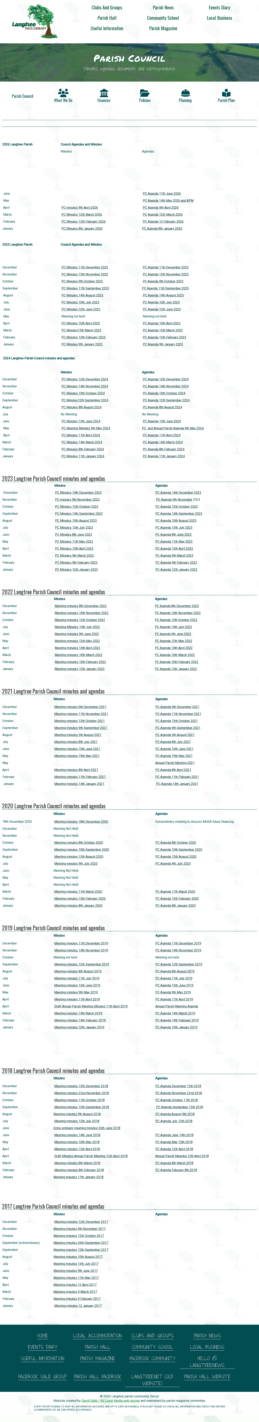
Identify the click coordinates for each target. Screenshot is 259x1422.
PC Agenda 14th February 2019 (177, 1020)
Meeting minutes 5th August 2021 (77, 735)
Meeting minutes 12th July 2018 (76, 1121)
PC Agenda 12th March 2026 (163, 214)
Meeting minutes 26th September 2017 (80, 1243)
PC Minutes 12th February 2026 (83, 221)
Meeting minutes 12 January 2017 (78, 1306)
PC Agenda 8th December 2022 (177, 606)
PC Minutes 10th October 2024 (83, 393)
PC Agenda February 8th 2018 (176, 1170)
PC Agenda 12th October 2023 (176, 507)
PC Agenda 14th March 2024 (163, 442)
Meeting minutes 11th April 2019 (77, 999)
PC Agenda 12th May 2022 (173, 641)
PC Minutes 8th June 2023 (73, 534)
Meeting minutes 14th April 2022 (77, 648)
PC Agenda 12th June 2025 (162, 309)
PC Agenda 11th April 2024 (161, 435)
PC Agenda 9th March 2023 (174, 555)
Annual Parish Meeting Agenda (176, 1006)
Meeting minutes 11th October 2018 (79, 1100)
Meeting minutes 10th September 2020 (81, 850)
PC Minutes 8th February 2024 (82, 449)
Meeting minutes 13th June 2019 (77, 985)
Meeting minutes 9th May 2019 (76, 992)
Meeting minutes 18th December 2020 (81, 822)
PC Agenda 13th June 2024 (162, 421)
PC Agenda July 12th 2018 (173, 1121)
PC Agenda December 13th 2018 (178, 1086)
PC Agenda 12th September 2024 (166, 400)
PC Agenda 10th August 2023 (175, 521)
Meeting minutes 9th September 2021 (80, 728)
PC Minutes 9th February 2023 (76, 562)
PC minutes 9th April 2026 (79, 207)
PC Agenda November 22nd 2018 (178, 1093)
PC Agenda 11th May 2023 (174, 541)
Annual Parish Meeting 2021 (175, 763)
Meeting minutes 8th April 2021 (76, 770)
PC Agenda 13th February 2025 (164, 337)
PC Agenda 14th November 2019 (178, 950)
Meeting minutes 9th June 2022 (77, 634)
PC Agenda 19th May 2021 (174, 756)
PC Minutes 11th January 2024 (82, 456)
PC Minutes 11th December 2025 (84, 267)
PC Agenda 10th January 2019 (176, 1027)
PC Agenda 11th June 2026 (162, 193)
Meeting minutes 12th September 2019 (81, 964)
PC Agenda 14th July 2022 (173, 627)
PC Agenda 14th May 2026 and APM (168, 200)
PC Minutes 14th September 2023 (79, 514)
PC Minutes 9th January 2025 (81, 344)
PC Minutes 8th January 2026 (81, 228)
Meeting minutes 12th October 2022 (80, 620)
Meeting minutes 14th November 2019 (81, 950)
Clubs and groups (107, 7)
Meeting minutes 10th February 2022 (80, 662)
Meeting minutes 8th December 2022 (81, 606)
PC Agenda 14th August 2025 (163, 295)
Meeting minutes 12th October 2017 (78, 1236)
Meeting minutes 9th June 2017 (75, 1271)
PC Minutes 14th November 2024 (84, 386)
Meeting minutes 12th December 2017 (81, 1222)
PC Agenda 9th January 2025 (163, 344)
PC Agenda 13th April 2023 (174, 548)
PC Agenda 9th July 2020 (173, 864)
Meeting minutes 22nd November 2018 (81, 1093)
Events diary (219, 7)
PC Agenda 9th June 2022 (173, 634)
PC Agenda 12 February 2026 (163, 221)
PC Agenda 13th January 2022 (176, 669)
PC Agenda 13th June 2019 (174, 985)
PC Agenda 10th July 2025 (161, 302)
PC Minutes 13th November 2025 (84, 274)
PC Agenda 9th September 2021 (177, 728)
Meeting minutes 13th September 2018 (81, 1107)
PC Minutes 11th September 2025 (85, 288)
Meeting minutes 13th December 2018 (81, 1086)
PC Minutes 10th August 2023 (76, 521)
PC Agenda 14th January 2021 (177, 784)
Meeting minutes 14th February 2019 (80, 1020)
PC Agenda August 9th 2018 (175, 1114)
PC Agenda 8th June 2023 (173, 534)
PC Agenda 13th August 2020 (175, 857)
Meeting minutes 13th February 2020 (80, 898)
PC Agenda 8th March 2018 (174, 1163)
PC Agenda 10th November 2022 (178, 613)
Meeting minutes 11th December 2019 (81, 943)
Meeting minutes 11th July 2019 (76, 978)
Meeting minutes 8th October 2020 (78, 843)
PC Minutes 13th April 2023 (74, 548)
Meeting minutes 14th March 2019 (78, 1013)
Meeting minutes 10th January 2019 (79, 1027)
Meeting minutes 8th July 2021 (75, 742)
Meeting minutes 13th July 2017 (75, 1264)
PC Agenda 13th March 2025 (163, 330)
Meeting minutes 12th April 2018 (77, 1149)
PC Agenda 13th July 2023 (173, 528)
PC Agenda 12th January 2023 (176, 569)
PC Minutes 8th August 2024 (81, 407)
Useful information (107, 28)
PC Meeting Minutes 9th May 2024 (85, 428)
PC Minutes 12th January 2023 (76, 569)
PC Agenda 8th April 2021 (173, 770)
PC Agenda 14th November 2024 (166, 386)
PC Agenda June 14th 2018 (174, 1135)
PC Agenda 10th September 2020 (178, 850)
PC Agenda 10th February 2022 (176, 662)
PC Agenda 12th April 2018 (174, 1149)
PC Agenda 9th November (174, 500)
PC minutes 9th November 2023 (77, 500)
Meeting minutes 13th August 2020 (78, 857)
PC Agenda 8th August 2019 (175, 971)
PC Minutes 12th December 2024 (84, 379)
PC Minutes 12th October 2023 (76, 507)
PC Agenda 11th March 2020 (175, 891)
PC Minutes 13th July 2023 (74, 528)
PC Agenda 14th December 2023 (178, 493)
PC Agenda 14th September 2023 (178, 514)
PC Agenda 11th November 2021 (178, 714)
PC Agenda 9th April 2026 (161, 207)
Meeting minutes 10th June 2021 (77, 749)
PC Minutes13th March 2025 (81, 330)
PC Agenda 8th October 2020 (175, 843)
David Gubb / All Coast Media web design (111, 1401)
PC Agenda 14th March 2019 (175, 1013)
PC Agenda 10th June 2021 (174, 749)
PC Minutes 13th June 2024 (80, 421)
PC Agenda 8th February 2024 (163, 449)
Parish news (163, 7)
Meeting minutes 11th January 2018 (78, 1177)
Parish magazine (163, 28)
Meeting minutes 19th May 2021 (76, 756)
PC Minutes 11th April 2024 (80, 435)
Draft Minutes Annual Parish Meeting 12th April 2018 (91, 1156)
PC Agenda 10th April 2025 (161, 323)
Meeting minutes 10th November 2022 (81, 613)
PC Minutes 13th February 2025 (83, 337)
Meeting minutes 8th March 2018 (77, 1163)
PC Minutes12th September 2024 (84, 400)
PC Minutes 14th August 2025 (82, 295)
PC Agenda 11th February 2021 (177, 777)
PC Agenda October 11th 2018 (176, 1100)
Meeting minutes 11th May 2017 (76, 1278)
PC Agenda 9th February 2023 (176, 562)
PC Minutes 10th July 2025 (80, 302)
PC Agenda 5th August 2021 (175, 735)
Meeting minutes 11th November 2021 (81, 714)
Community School (163, 17)
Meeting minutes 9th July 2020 (75, 864)
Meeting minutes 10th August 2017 (77, 1257)
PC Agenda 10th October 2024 (164, 393)
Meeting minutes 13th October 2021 (79, 721)
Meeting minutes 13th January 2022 (80, 669)
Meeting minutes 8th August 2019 (77, 971)
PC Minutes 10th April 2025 (80, 323)
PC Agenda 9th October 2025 (163, 281)
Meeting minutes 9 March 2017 (75, 1292)
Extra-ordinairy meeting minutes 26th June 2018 (86, 1128)
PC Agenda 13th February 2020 (177, 898)
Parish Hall (106, 17)
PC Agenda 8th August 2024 (162, 407)
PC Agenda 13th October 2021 (176, 721)
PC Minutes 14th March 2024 (81, 442)
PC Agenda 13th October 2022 (176, 620)
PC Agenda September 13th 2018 (179, 1107)
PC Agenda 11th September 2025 (165, 288)
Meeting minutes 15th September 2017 (80, 1250)
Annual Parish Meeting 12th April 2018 (182, 1156)
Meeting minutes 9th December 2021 (80, 707)
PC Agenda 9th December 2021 (177, 707)
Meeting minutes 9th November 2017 (79, 1229)
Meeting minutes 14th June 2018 (77, 1135)
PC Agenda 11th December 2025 (166, 267)
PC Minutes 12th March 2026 (81, 214)
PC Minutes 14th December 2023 (78, 493)
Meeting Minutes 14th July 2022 (77, 627)
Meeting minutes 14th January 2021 (79, 784)
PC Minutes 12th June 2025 (80, 309)
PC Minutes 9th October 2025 (82, 281)
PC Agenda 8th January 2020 (175, 905)
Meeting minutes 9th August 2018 (77, 1114)
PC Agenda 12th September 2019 (178, 964)
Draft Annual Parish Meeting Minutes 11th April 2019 (91, 1006)
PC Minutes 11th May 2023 (74, 541)
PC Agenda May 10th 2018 (174, 1142)
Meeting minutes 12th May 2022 (77, 641)
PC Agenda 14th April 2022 (174, 648)
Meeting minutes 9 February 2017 (76, 1299)
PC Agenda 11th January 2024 (164, 456)
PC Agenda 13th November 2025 (166, 274)
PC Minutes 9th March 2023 (74, 555)
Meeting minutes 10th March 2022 (78, 655)
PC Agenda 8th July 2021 (173, 742)
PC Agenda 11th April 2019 (174, 999)
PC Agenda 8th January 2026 (162, 228)
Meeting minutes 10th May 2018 (76, 1142)
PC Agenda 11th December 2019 (178, 943)
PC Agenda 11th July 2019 (173, 978)
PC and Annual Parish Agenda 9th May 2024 (173, 428)
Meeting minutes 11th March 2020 (77, 891)
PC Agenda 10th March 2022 (175, 655)
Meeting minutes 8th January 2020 (78, 905)
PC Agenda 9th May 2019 (173, 992)
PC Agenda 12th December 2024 (166, 379)
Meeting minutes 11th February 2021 (80, 777)
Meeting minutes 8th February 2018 (79, 1170)
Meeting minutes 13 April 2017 (75, 1285)
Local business (219, 17)
